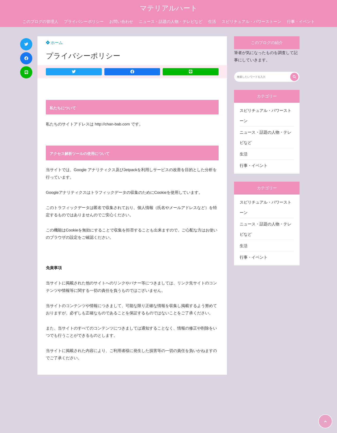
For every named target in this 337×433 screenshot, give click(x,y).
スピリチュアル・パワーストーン (251, 21)
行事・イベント (301, 21)
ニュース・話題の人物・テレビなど (170, 21)
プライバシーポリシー (84, 21)
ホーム (54, 42)
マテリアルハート (169, 8)
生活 (212, 21)
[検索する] (294, 77)
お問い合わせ (121, 21)
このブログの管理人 (40, 21)
